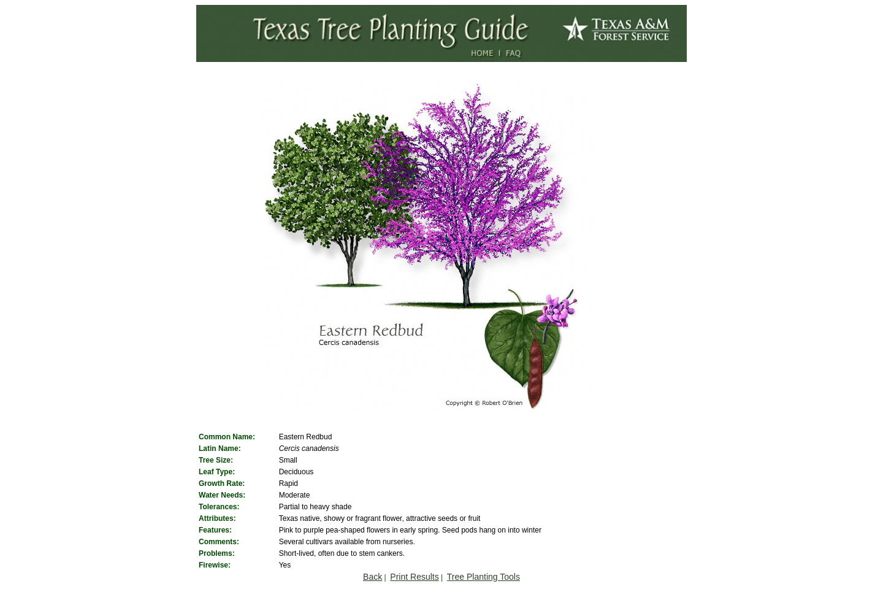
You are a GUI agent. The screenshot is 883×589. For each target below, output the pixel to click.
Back (372, 577)
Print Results (414, 577)
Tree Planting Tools (483, 577)
